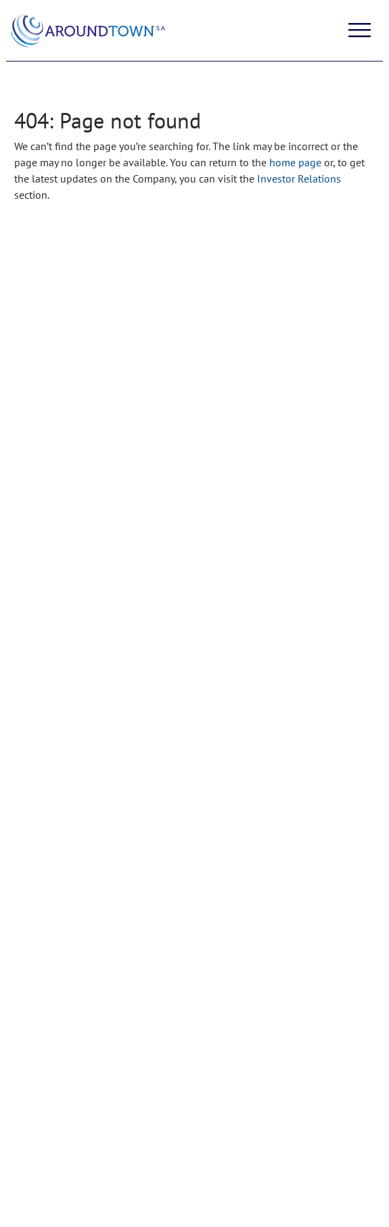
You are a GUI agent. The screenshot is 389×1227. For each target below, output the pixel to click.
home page (295, 162)
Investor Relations (299, 178)
